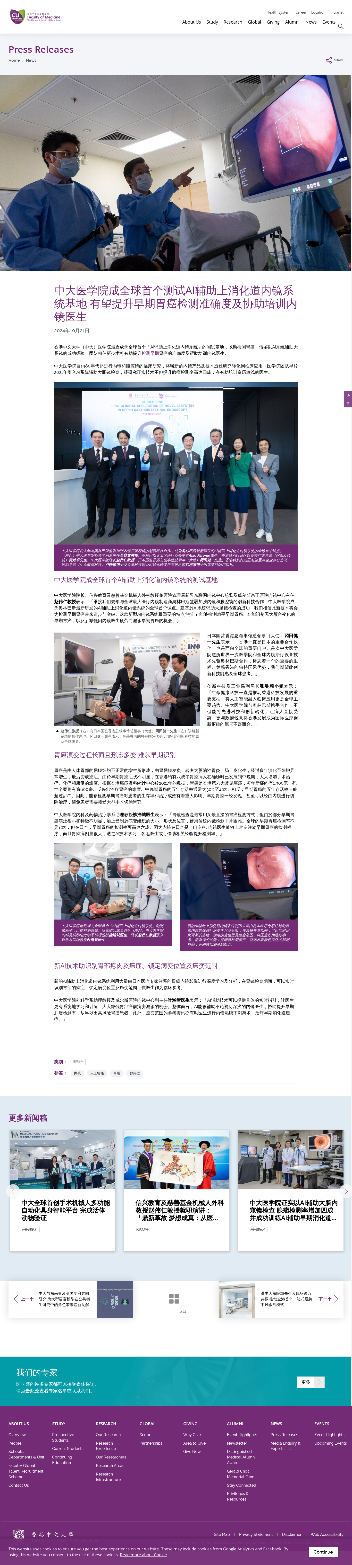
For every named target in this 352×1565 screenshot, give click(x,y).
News (31, 60)
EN (347, 397)
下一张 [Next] (330, 1191)
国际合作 (81, 1061)
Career (300, 12)
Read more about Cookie (143, 1553)
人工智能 (97, 1073)
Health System (279, 12)
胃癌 (116, 1073)
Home (14, 60)
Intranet (337, 12)
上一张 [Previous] (22, 1191)
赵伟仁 (135, 1073)
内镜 (77, 1073)
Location (318, 12)
